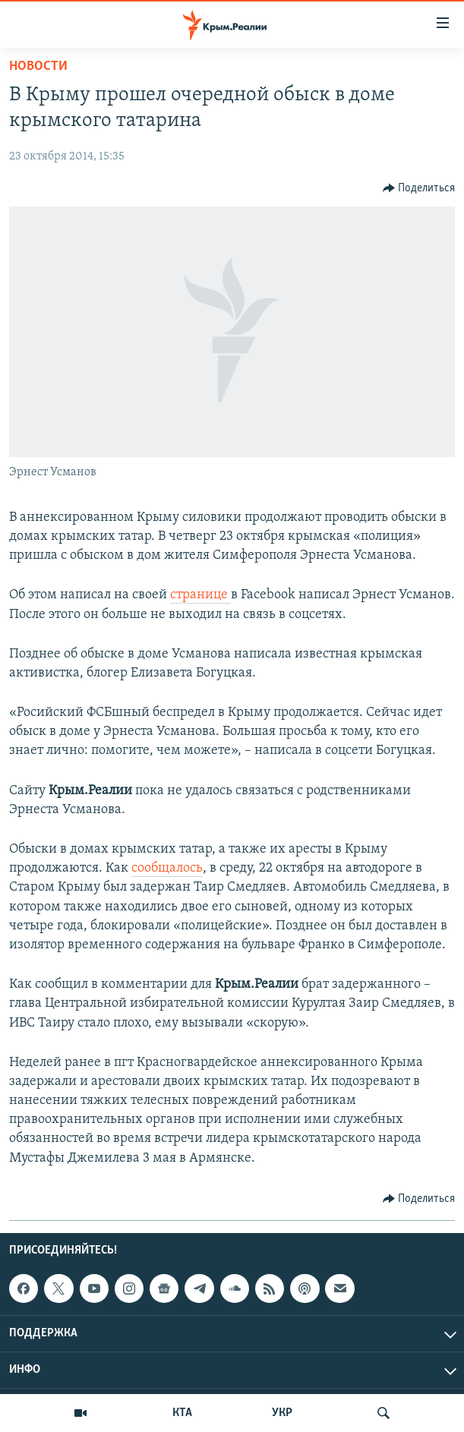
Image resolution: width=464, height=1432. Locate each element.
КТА (182, 1413)
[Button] (419, 188)
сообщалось (167, 868)
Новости (38, 66)
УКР (282, 1413)
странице (200, 595)
